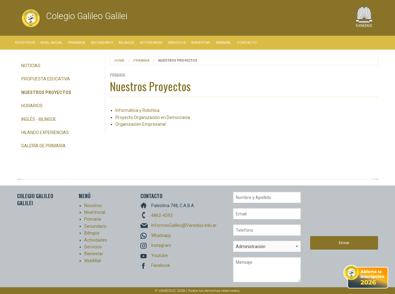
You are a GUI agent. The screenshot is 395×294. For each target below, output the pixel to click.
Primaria (76, 42)
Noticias (30, 65)
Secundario (102, 42)
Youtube (159, 255)
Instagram (161, 245)
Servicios (177, 42)
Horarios (32, 105)
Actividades (151, 42)
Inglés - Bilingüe (38, 119)
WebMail (223, 42)
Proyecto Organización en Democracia (152, 117)
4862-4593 (162, 215)
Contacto (247, 42)
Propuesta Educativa (45, 78)
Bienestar (200, 42)
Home (119, 61)
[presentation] (335, 214)
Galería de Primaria (43, 145)
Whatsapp (161, 235)
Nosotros (25, 42)
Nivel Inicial (51, 42)
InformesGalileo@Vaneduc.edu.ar (184, 225)
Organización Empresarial (140, 124)
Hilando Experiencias (45, 132)
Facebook (160, 265)
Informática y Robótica (137, 110)
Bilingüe (126, 42)
